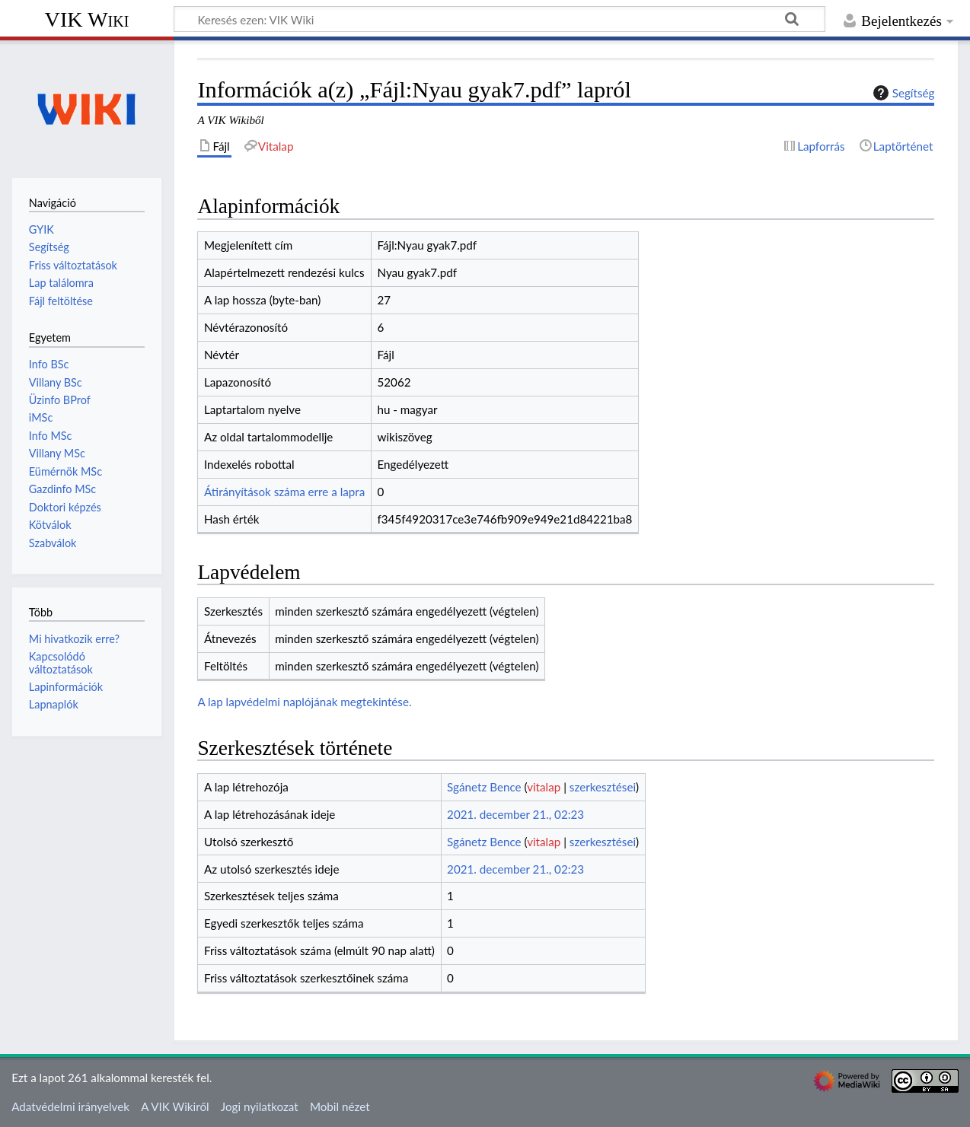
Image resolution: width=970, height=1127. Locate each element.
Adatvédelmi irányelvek (70, 1106)
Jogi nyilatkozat (259, 1106)
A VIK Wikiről (175, 1106)
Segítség (902, 92)
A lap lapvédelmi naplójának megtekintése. (304, 701)
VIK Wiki (87, 19)
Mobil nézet (340, 1106)
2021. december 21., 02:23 (515, 814)
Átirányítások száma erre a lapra (284, 491)
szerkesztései (603, 787)
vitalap (543, 787)
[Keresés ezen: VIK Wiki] (499, 19)
